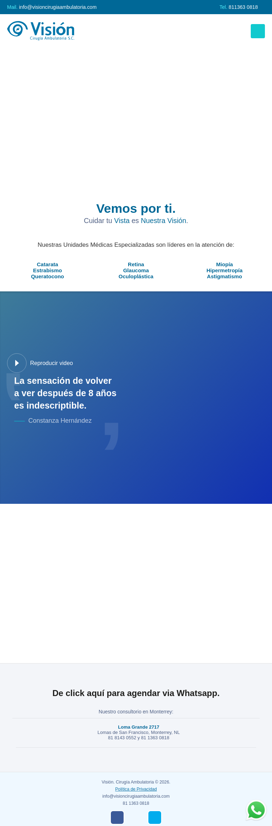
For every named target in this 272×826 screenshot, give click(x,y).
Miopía (224, 264)
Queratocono (47, 276)
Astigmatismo (224, 276)
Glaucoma (136, 270)
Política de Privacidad (136, 789)
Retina (136, 264)
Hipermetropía (224, 270)
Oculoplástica (136, 276)
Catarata (47, 264)
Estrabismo (47, 270)
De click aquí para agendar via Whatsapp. (136, 693)
